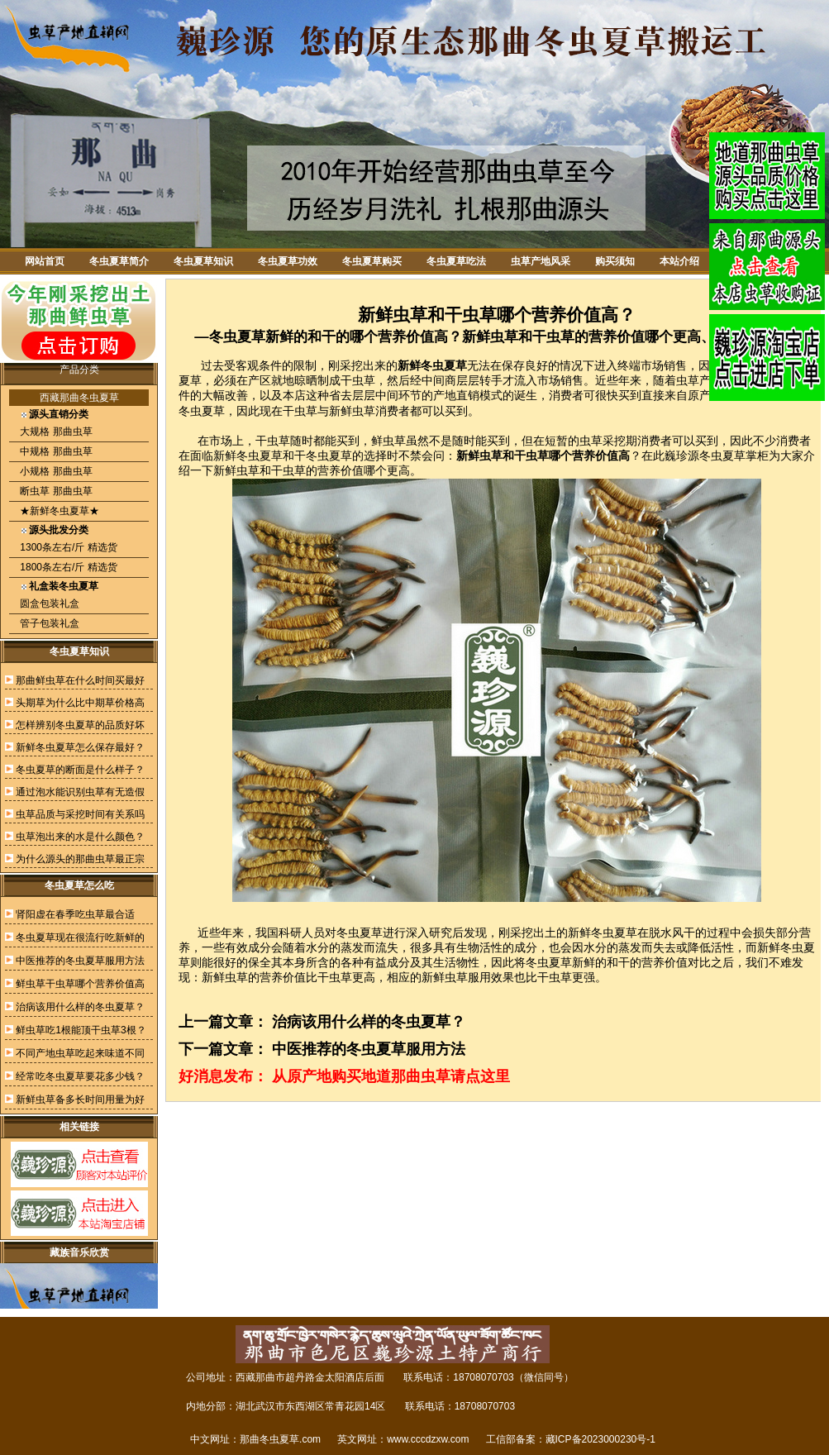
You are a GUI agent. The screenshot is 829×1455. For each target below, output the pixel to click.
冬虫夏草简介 (119, 261)
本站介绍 (679, 261)
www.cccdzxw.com (428, 1439)
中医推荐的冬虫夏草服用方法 (80, 960)
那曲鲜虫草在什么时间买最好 (80, 680)
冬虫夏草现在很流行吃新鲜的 (80, 937)
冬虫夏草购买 (372, 261)
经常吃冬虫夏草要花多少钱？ (80, 1076)
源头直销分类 (58, 414)
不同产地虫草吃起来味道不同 (80, 1053)
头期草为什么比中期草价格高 (80, 702)
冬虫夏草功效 (287, 261)
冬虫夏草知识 (203, 261)
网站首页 (44, 261)
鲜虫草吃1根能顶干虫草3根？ (80, 1030)
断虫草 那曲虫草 (55, 491)
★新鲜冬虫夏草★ (58, 511)
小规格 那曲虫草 (55, 471)
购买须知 (615, 261)
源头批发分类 (58, 530)
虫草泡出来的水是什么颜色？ (80, 836)
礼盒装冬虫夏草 (63, 586)
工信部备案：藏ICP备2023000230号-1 (570, 1439)
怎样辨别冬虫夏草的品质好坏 (80, 725)
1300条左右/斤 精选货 (67, 547)
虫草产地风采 (540, 261)
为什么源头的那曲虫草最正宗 (80, 859)
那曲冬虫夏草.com (280, 1439)
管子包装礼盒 (48, 623)
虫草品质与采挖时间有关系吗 (80, 814)
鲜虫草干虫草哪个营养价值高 (80, 984)
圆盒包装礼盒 (48, 603)
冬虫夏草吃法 (456, 261)
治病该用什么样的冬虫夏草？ (80, 1007)
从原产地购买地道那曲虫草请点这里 (391, 1076)
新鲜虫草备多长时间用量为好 (80, 1099)
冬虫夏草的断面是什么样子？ (80, 769)
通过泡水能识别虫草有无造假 (80, 792)
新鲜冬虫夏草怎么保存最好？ (80, 747)
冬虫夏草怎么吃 (79, 885)
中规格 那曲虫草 (55, 451)
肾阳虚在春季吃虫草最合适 (75, 914)
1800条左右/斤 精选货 (67, 567)
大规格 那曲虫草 (55, 431)
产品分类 (79, 369)
